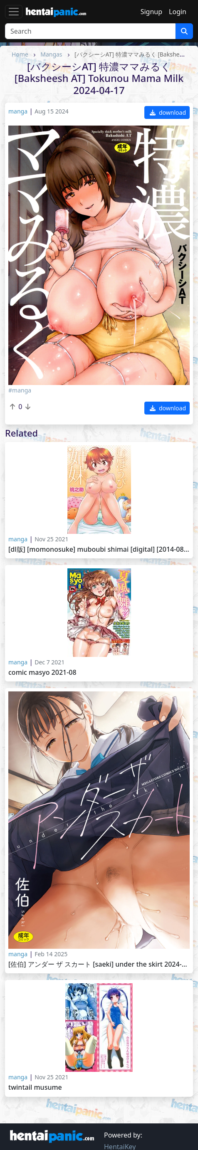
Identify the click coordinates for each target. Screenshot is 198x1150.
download (168, 112)
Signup (151, 11)
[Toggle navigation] (13, 11)
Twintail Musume (35, 1087)
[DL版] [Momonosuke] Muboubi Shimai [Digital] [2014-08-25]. (99, 549)
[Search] (90, 31)
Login (177, 11)
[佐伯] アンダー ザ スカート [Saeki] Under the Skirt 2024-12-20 (99, 964)
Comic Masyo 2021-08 (42, 672)
